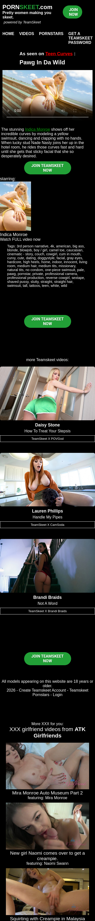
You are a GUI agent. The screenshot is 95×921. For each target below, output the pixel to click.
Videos (26, 34)
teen (45, 286)
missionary (67, 266)
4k (52, 246)
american (63, 246)
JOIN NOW (73, 12)
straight (46, 282)
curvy (11, 258)
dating (31, 258)
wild (64, 286)
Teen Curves (59, 53)
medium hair (26, 266)
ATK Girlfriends (59, 732)
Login (58, 695)
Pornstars (51, 34)
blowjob (26, 250)
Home (8, 34)
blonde (12, 250)
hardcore (14, 262)
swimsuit (14, 286)
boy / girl (40, 250)
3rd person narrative (32, 246)
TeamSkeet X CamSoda (47, 525)
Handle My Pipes (48, 517)
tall (25, 286)
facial (61, 258)
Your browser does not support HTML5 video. (47, 95)
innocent (70, 262)
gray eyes (74, 258)
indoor (57, 262)
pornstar (24, 274)
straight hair (63, 282)
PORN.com (27, 7)
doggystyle (46, 258)
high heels (31, 262)
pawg (11, 274)
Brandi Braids (47, 597)
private (37, 274)
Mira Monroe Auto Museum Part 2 (47, 792)
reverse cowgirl (58, 278)
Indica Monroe (37, 129)
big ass (78, 246)
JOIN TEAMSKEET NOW (47, 168)
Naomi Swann (56, 863)
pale (80, 270)
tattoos (34, 286)
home (45, 262)
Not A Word (48, 603)
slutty (35, 282)
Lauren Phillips (47, 511)
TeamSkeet (32, 22)
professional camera (61, 274)
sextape (78, 278)
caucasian (74, 250)
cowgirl (51, 254)
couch (39, 254)
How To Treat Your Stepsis (47, 431)
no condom (34, 270)
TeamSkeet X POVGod (48, 439)
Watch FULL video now (20, 239)
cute (20, 258)
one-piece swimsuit (60, 270)
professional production (25, 278)
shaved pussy (18, 282)
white (55, 286)
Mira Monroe (56, 798)
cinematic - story (20, 254)
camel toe (56, 250)
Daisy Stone (47, 425)
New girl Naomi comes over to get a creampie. (47, 855)
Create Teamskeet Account (42, 690)
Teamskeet (45, 360)
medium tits (47, 266)
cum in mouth (69, 254)
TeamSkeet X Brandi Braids (47, 611)
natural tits (15, 270)
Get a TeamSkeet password (80, 38)
